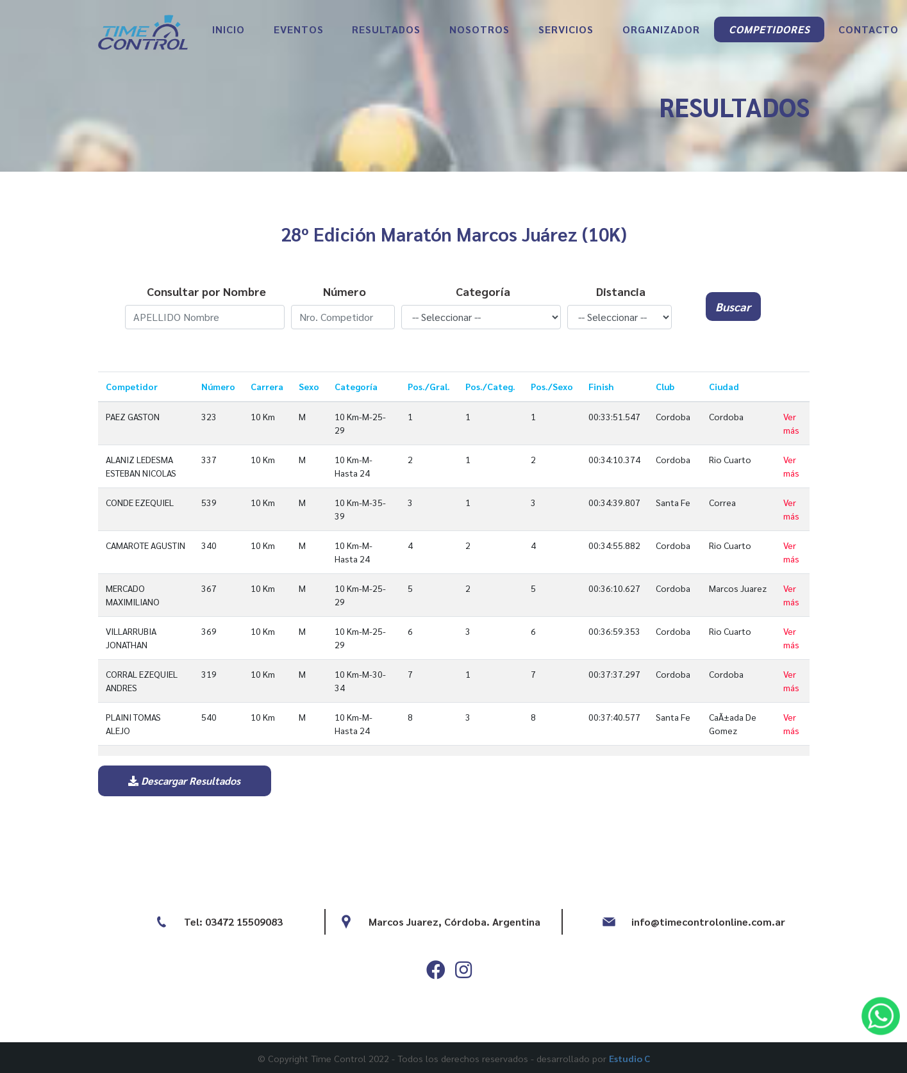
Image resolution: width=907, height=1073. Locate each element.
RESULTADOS (386, 29)
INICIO (228, 29)
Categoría (483, 291)
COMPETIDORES (769, 29)
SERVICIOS (566, 29)
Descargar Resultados (184, 780)
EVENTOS (299, 29)
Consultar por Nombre (206, 291)
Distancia (620, 291)
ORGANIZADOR (661, 29)
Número (344, 291)
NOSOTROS (479, 29)
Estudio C (629, 1058)
